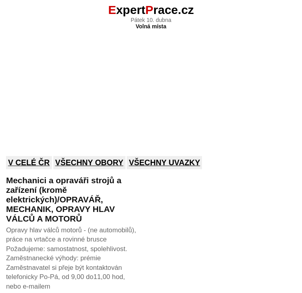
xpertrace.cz (151, 9)
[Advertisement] (151, 87)
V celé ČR (29, 162)
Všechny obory (89, 162)
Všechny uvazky (164, 162)
